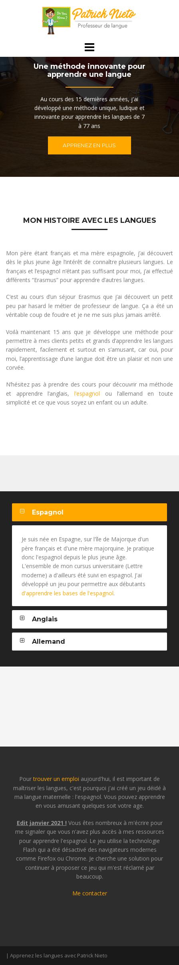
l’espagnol (87, 393)
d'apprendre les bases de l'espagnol (67, 593)
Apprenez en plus (89, 145)
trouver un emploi (56, 779)
